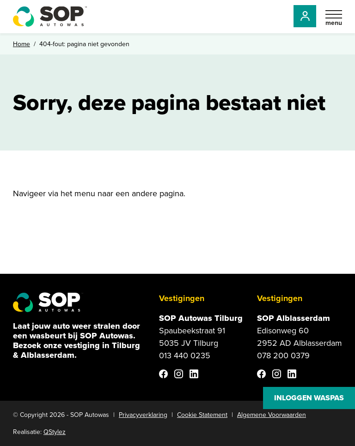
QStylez (54, 432)
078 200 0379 (283, 356)
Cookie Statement (202, 415)
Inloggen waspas (309, 397)
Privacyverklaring (143, 415)
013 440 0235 (184, 356)
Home (21, 44)
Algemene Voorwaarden (271, 415)
